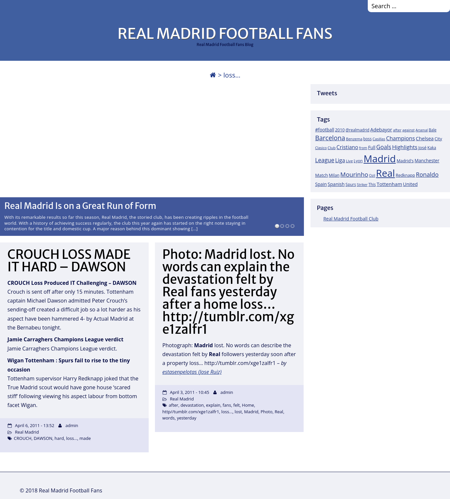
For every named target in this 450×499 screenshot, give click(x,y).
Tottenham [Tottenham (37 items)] (389, 184)
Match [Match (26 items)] (321, 175)
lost (238, 412)
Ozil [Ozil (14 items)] (372, 175)
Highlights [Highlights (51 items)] (404, 147)
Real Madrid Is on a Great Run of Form (80, 205)
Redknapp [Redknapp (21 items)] (405, 175)
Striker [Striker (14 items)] (362, 184)
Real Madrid (27, 432)
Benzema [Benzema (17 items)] (354, 138)
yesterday (186, 418)
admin (71, 425)
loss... (71, 438)
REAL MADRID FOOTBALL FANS (224, 33)
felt (236, 405)
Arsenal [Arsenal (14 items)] (421, 130)
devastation (192, 405)
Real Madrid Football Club (350, 218)
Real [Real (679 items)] (385, 173)
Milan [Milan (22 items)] (334, 175)
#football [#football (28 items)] (324, 129)
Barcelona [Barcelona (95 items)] (330, 137)
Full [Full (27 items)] (371, 147)
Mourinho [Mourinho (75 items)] (354, 174)
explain (213, 405)
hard (59, 438)
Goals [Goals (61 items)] (383, 147)
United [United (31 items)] (410, 184)
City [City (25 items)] (438, 139)
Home (248, 405)
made (85, 438)
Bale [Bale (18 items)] (433, 129)
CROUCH (23, 438)
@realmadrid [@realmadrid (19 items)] (357, 130)
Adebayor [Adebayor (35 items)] (381, 129)
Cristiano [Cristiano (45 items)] (347, 147)
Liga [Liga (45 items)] (340, 160)
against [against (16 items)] (408, 129)
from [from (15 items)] (363, 147)
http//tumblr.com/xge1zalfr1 (190, 412)
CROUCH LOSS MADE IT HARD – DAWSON (69, 261)
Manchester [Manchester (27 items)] (426, 160)
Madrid (251, 412)
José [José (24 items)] (422, 147)
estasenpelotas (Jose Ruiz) (192, 371)
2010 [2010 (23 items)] (339, 130)
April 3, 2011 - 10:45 (189, 392)
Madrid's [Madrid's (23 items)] (405, 161)
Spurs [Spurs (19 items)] (350, 184)
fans (227, 405)
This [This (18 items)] (372, 184)
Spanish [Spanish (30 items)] (336, 184)
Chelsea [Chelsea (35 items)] (425, 138)
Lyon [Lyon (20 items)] (358, 161)
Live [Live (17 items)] (349, 160)
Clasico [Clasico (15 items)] (321, 147)
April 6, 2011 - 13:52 (34, 425)
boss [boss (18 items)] (367, 138)
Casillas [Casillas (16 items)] (378, 138)
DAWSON (43, 438)
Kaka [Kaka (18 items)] (431, 147)
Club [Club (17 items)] (332, 147)
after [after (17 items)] (397, 129)
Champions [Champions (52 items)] (400, 138)
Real (279, 412)
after (173, 405)
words (168, 418)
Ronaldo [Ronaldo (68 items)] (427, 174)
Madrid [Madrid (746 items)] (379, 158)
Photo (266, 412)
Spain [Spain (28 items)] (321, 184)
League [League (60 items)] (324, 160)
